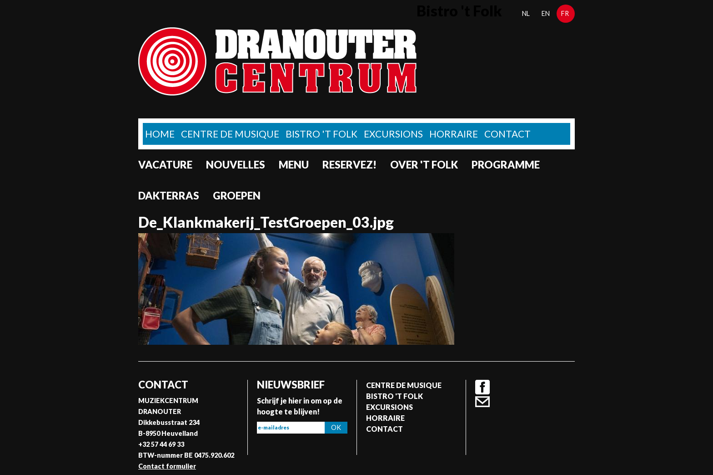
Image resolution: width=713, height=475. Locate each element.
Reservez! (349, 164)
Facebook (482, 387)
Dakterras (168, 195)
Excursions (393, 133)
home (160, 133)
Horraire (453, 133)
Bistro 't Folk (321, 133)
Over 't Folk (424, 164)
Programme (506, 164)
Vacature (165, 164)
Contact (507, 133)
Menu (294, 164)
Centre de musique (230, 133)
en (546, 13)
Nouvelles (235, 164)
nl (526, 13)
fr (565, 13)
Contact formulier (167, 466)
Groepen (237, 195)
